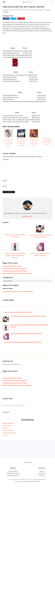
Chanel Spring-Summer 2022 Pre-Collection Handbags (26, 344)
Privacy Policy (7, 302)
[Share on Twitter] (13, 18)
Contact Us (15, 302)
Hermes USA (6, 284)
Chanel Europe (15, 279)
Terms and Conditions (26, 302)
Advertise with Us (8, 441)
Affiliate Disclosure (8, 434)
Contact (5, 446)
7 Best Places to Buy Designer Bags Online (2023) (18, 323)
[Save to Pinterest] (21, 18)
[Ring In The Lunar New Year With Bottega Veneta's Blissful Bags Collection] (6, 339)
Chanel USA (6, 279)
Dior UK (20, 277)
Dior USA (5, 277)
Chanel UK (24, 279)
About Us (5, 439)
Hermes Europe (15, 284)
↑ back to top (27, 473)
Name (5, 191)
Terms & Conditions (13, 486)
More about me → (27, 227)
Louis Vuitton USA (8, 282)
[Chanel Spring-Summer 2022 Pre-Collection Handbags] (6, 347)
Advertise (42, 484)
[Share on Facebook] (6, 18)
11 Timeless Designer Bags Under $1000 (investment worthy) (28, 327)
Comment (6, 170)
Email (5, 197)
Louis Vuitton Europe (21, 282)
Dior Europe (12, 277)
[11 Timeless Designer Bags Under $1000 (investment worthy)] (6, 330)
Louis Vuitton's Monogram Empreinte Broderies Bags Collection (23, 353)
